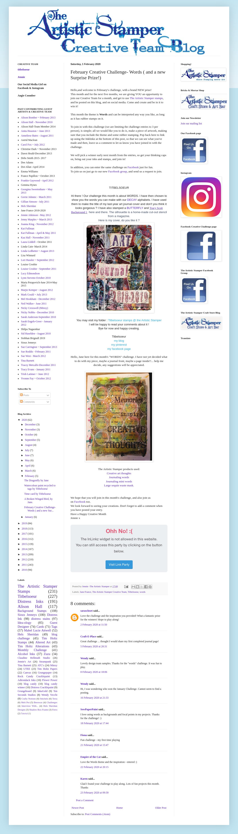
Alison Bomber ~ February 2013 (38, 117)
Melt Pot (25, 702)
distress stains (40, 618)
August (29, 445)
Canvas (27, 672)
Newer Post (78, 807)
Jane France (85, 591)
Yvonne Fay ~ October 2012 (36, 378)
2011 (25, 564)
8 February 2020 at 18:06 (93, 671)
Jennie (21, 77)
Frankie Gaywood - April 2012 (37, 180)
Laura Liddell (28, 242)
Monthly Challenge (32, 650)
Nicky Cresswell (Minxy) (34, 308)
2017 (25, 533)
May (27, 460)
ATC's (40, 665)
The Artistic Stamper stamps (146, 98)
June (27, 455)
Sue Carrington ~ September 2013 (39, 347)
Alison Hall (30, 606)
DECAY (132, 199)
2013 (25, 554)
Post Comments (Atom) (97, 814)
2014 (25, 549)
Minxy (53, 665)
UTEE (26, 668)
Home (119, 807)
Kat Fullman (27, 228)
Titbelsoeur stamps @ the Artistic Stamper (135, 320)
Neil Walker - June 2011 (33, 303)
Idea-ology (24, 622)
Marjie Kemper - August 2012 (37, 290)
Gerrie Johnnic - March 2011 (36, 197)
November (31, 429)
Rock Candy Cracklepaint (34, 676)
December (30, 424)
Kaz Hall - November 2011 (35, 237)
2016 (25, 539)
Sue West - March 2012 (33, 356)
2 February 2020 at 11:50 (93, 624)
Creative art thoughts (119, 473)
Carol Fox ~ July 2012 (33, 144)
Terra (54, 698)
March (28, 470)
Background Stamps (32, 611)
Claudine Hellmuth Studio (34, 657)
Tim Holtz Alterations (33, 646)
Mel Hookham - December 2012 (38, 299)
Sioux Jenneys (27, 614)
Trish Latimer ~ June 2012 (35, 374)
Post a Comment (84, 800)
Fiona (83, 735)
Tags (54, 626)
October (29, 434)
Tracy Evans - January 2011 (35, 369)
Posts (24, 395)
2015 (25, 544)
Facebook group (117, 171)
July (27, 450)
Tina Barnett (27, 360)
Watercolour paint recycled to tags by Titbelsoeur (40, 487)
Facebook (133, 167)
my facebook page (119, 349)
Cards (40, 626)
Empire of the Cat (90, 756)
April (28, 465)
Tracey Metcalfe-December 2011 (38, 365)
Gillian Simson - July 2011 (35, 201)
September (31, 439)
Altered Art (42, 642)
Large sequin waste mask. (119, 485)
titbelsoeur (24, 69)
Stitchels (44, 698)
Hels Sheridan (28, 206)
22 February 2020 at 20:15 (94, 767)
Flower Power (49, 680)
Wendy (84, 658)
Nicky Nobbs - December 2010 (37, 312)
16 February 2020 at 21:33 (94, 697)
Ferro (54, 709)
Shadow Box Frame (38, 709)
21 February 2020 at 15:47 (94, 745)
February (30, 476)
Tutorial (24, 713)
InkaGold (42, 691)
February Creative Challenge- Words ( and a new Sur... (40, 509)
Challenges (52, 702)
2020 (25, 419)
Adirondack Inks (27, 680)
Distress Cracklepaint (42, 687)
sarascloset (86, 610)
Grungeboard (25, 691)
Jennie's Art (24, 661)
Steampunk (45, 661)
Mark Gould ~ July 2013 (34, 294)
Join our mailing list (191, 123)
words (142, 591)
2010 (25, 569)
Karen (83, 778)
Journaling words (119, 477)
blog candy (30, 683)
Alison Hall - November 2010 (36, 122)
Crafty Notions (28, 698)
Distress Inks (30, 601)
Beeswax (38, 702)
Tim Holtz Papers (47, 668)
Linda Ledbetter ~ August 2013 (37, 251)
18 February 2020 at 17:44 (94, 723)
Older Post (160, 807)
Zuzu (47, 654)
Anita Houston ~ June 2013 (35, 131)
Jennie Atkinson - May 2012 (36, 215)
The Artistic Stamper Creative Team (109, 591)
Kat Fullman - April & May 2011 (38, 232)
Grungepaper (45, 672)
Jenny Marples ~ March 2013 (36, 219)
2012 (25, 559)
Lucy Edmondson (30, 273)
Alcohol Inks (26, 654)
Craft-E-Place (88, 636)
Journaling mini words (119, 481)
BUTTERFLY (135, 208)
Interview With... (30, 706)
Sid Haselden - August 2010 (36, 333)
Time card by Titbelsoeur (37, 493)
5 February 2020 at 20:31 (93, 646)
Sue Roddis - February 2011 (36, 351)
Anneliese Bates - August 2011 (37, 135)
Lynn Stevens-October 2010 (36, 277)
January (29, 516)
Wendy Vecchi (49, 694)
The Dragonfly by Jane (36, 480)
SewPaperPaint (89, 709)
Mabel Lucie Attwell (37, 630)
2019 (25, 523)
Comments (27, 401)
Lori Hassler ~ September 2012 (37, 260)
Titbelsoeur (133, 591)
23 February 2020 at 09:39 (94, 792)
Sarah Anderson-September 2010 (38, 317)
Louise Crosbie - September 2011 (38, 268)
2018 (25, 528)
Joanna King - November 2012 (37, 224)
